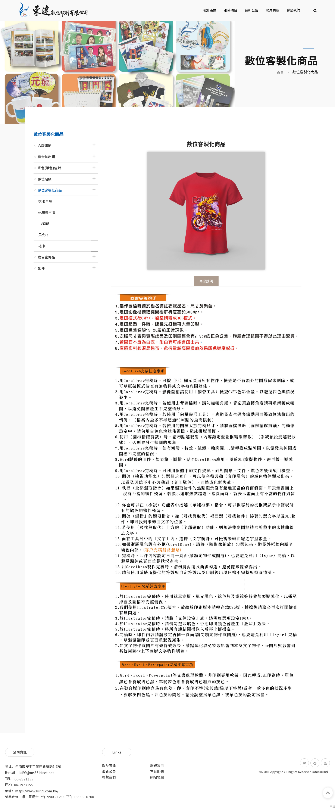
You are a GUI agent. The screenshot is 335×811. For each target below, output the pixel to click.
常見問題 (272, 10)
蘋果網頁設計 (321, 772)
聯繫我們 (293, 10)
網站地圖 (157, 777)
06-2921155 (24, 779)
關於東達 (209, 10)
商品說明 (206, 280)
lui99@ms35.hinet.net (36, 772)
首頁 (280, 72)
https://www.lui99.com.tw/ (36, 790)
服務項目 (230, 10)
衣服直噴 (45, 201)
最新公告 (251, 10)
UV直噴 (44, 223)
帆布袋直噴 (46, 212)
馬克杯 (43, 234)
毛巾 (41, 245)
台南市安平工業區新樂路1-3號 (38, 766)
